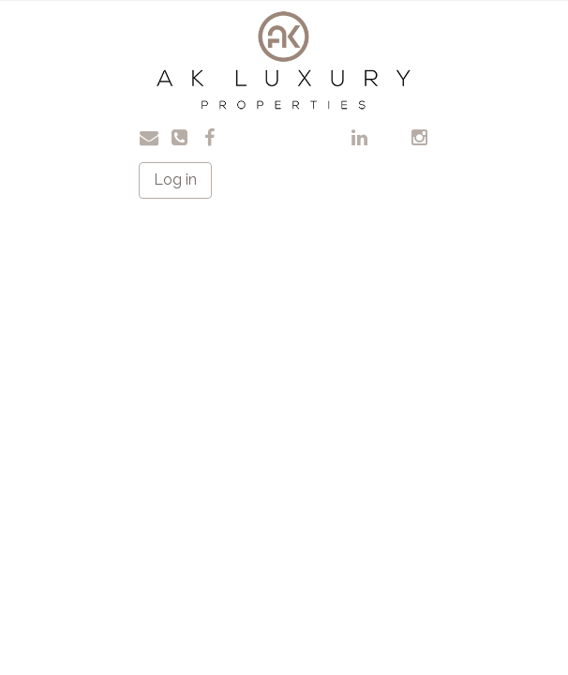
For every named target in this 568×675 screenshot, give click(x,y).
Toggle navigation (78, 27)
